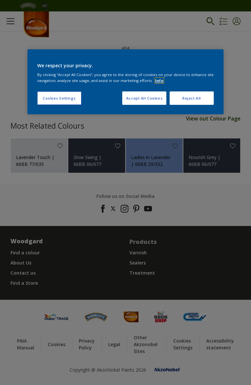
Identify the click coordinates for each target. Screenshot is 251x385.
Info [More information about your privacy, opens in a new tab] (159, 80)
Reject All (191, 98)
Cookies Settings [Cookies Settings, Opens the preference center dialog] (59, 98)
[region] (125, 82)
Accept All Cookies (144, 98)
